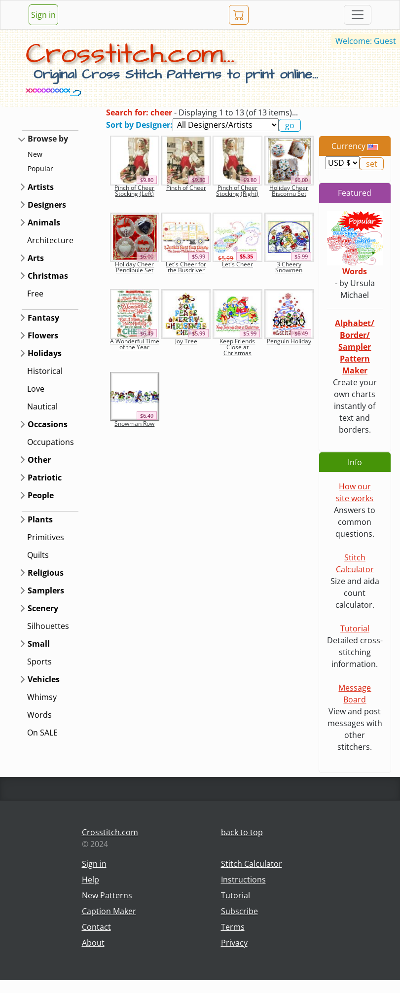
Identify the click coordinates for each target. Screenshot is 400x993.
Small (39, 643)
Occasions (48, 424)
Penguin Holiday (289, 341)
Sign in (43, 14)
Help (90, 879)
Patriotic (45, 477)
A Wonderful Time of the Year (134, 344)
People (41, 495)
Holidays (45, 353)
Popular (40, 168)
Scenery (43, 608)
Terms (233, 926)
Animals (44, 222)
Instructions (243, 879)
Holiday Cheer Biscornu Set (288, 191)
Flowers (43, 335)
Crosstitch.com (110, 832)
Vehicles (44, 679)
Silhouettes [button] (48, 626)
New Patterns (107, 895)
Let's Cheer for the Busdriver (186, 267)
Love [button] (35, 388)
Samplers (46, 590)
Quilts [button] (38, 555)
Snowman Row (134, 423)
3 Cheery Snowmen (288, 267)
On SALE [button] (42, 732)
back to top (242, 832)
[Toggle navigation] (357, 15)
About (93, 942)
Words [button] (39, 714)
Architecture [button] (50, 240)
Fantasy (43, 317)
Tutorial (354, 628)
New (35, 154)
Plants (40, 519)
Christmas (48, 275)
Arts (36, 258)
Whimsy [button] (42, 697)
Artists (41, 187)
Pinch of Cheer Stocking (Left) (134, 191)
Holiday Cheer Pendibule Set (134, 267)
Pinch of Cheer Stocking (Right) (237, 191)
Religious (46, 572)
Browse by (48, 138)
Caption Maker (109, 911)
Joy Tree (186, 341)
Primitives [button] (45, 537)
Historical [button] (45, 371)
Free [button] (35, 293)
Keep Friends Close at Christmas (237, 347)
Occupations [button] (50, 442)
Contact (96, 926)
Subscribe (239, 911)
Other (39, 459)
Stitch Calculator (251, 863)
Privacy (234, 942)
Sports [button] (39, 661)
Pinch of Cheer (186, 188)
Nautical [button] (42, 406)
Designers (47, 204)
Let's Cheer (237, 264)
